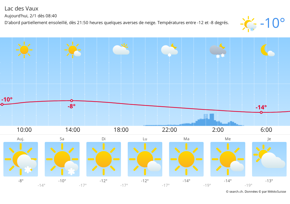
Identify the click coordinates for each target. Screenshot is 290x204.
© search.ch (234, 191)
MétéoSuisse (277, 191)
